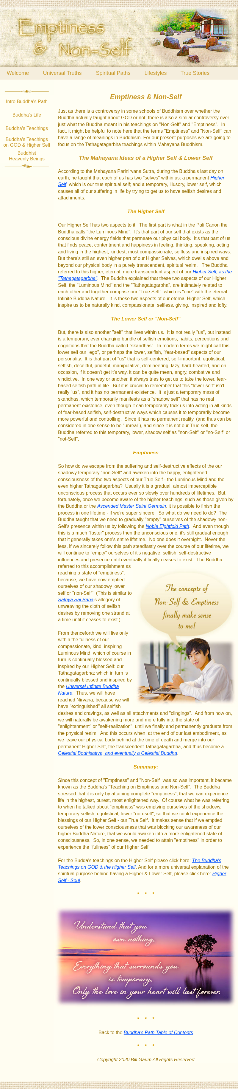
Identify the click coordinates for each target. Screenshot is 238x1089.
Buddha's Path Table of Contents (158, 1032)
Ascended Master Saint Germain (131, 506)
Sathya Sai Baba (75, 599)
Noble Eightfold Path (167, 526)
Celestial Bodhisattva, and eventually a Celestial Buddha (117, 753)
